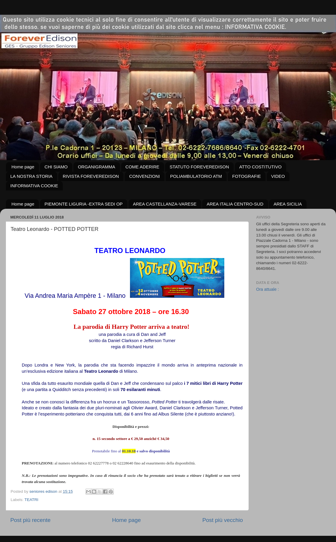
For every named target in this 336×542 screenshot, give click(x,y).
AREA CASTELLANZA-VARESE (165, 203)
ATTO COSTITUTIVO (260, 166)
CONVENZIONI (144, 176)
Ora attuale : (267, 289)
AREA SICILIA (288, 203)
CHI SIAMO (56, 166)
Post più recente (30, 520)
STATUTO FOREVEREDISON (199, 166)
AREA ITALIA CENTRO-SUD (235, 203)
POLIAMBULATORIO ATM (196, 176)
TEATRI (31, 499)
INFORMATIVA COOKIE (34, 185)
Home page (22, 166)
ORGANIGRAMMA (96, 166)
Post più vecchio (222, 520)
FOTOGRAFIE (246, 176)
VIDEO (278, 176)
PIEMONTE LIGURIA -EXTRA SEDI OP (84, 203)
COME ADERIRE (142, 166)
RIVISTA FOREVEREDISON (91, 176)
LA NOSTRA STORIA (31, 176)
